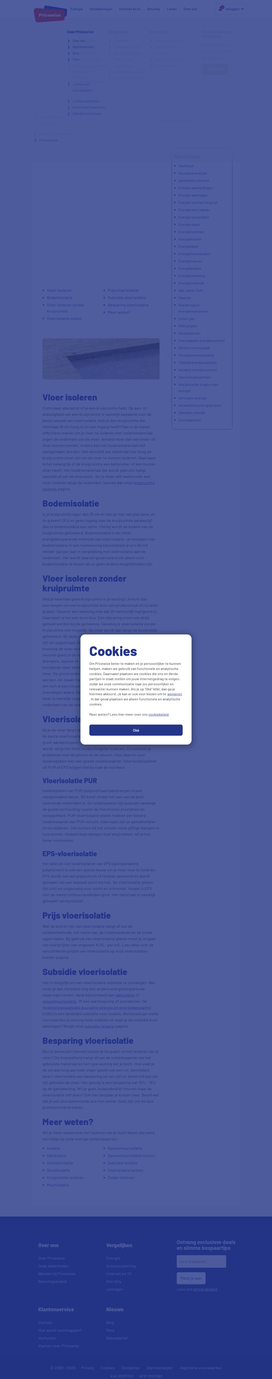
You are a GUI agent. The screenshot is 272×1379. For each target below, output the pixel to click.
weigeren (174, 694)
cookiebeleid (158, 714)
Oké (136, 730)
